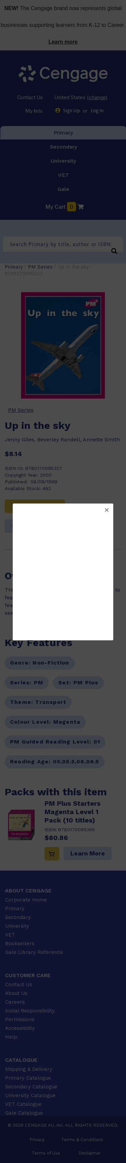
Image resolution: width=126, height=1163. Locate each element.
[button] (106, 510)
